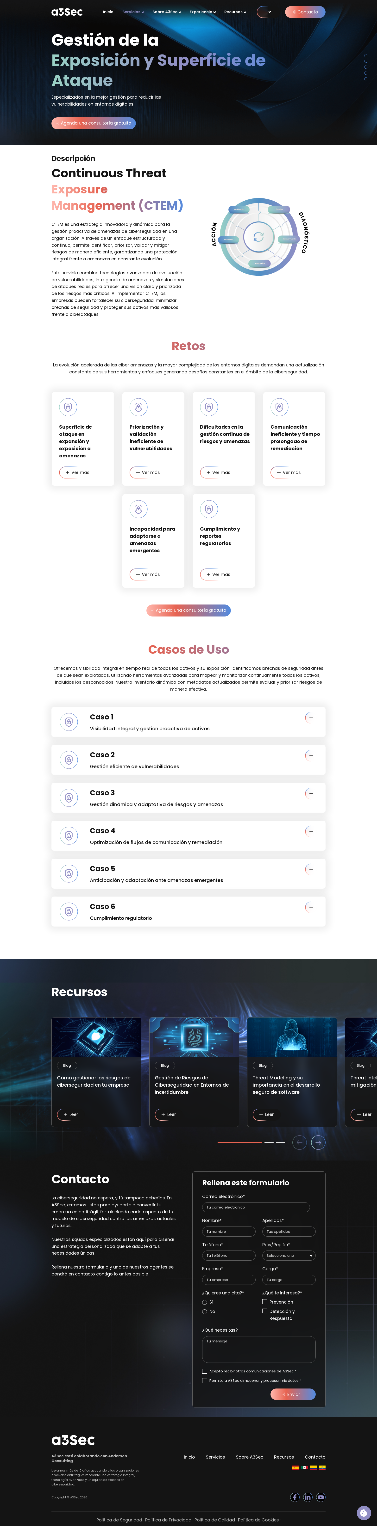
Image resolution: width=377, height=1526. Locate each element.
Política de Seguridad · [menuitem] (120, 1520)
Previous (299, 1142)
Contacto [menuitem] (315, 1457)
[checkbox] (229, 1307)
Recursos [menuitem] (233, 12)
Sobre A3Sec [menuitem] (164, 12)
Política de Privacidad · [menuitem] (169, 1520)
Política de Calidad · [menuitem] (216, 1520)
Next (318, 1142)
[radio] (229, 1302)
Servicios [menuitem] (131, 12)
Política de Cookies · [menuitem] (259, 1520)
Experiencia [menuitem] (201, 12)
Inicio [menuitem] (108, 12)
